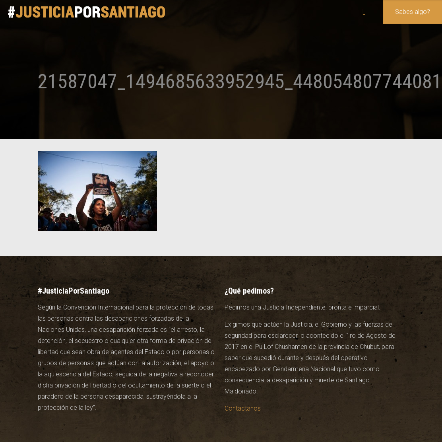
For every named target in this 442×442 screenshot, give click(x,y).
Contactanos (243, 408)
